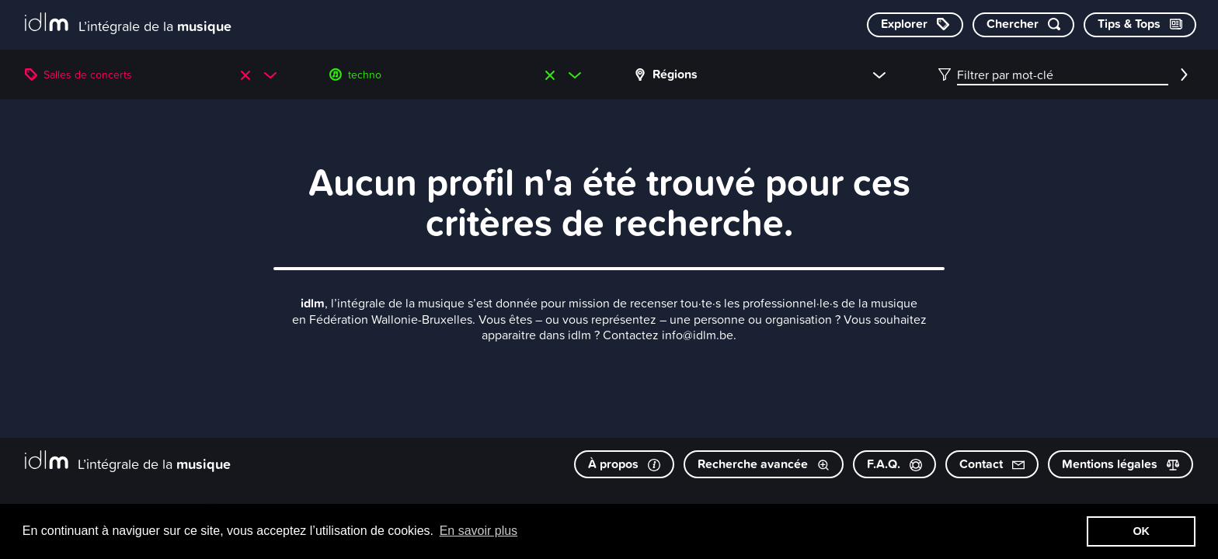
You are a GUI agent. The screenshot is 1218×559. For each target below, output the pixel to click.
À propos (624, 464)
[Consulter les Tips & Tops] (1140, 24)
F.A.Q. (894, 464)
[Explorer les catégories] (915, 24)
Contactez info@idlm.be (668, 334)
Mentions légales (1120, 464)
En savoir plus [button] (479, 530)
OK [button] (1141, 531)
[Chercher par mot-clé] (1023, 24)
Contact (992, 464)
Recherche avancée (764, 464)
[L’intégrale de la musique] (128, 23)
